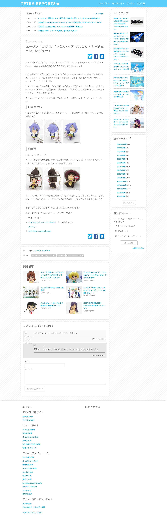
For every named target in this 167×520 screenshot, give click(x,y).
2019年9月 (121, 155)
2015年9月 (121, 163)
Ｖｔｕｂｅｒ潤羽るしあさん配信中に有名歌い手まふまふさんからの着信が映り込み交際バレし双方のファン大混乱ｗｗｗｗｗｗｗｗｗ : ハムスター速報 (98, 18)
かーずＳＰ (27, 441)
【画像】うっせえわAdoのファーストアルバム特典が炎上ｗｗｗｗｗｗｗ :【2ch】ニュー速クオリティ (78, 22)
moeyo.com (28, 416)
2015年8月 (121, 166)
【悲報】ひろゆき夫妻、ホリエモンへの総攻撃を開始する (60, 27)
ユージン (32, 227)
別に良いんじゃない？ (127, 226)
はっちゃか (27, 490)
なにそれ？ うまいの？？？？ (129, 236)
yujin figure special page (39, 231)
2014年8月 (121, 196)
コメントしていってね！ (38, 325)
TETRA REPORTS (40, 3)
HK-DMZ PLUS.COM (31, 444)
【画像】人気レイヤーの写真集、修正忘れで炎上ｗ (58, 31)
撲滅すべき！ (123, 231)
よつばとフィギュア (30, 461)
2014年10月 (122, 189)
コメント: (65, 376)
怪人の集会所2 (28, 457)
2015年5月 (121, 174)
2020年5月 (121, 148)
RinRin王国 (27, 433)
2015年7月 (121, 170)
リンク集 (141, 3)
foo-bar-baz (28, 472)
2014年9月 (121, 193)
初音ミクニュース (30, 448)
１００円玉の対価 (30, 468)
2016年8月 (121, 159)
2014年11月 (122, 185)
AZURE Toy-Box (30, 487)
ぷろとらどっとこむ (30, 437)
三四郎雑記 (27, 503)
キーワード (117, 3)
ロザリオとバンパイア (75, 255)
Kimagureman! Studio (32, 483)
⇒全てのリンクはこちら (32, 512)
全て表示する (129, 202)
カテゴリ (103, 3)
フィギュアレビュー (42, 251)
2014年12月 (122, 181)
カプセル (52, 255)
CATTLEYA (27, 494)
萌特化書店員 (28, 465)
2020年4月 (121, 152)
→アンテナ (98, 14)
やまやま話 (27, 476)
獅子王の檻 (27, 479)
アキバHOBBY (28, 420)
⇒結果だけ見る (138, 248)
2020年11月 (122, 144)
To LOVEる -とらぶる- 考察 (34, 507)
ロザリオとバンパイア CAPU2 (41, 222)
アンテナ (131, 3)
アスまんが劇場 (29, 430)
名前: (45, 364)
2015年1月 (121, 178)
